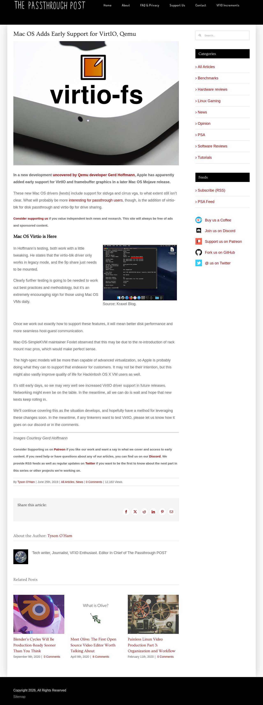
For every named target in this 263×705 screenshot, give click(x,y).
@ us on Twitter (218, 263)
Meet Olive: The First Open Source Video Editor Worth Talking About (93, 645)
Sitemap (19, 696)
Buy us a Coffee (218, 220)
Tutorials (205, 157)
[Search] (199, 35)
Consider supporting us (30, 218)
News (79, 482)
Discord (155, 456)
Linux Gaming (209, 101)
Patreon (60, 449)
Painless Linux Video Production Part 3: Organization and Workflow (151, 645)
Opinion (204, 124)
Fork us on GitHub (220, 252)
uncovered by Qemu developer (94, 175)
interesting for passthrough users (96, 200)
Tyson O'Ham (26, 482)
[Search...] (222, 35)
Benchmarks (208, 78)
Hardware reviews (212, 89)
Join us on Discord (220, 231)
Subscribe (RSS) (211, 190)
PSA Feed (206, 202)
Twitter (90, 463)
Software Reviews (212, 146)
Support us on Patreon (223, 242)
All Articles (67, 482)
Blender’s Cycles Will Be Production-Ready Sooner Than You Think (34, 645)
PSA (201, 135)
